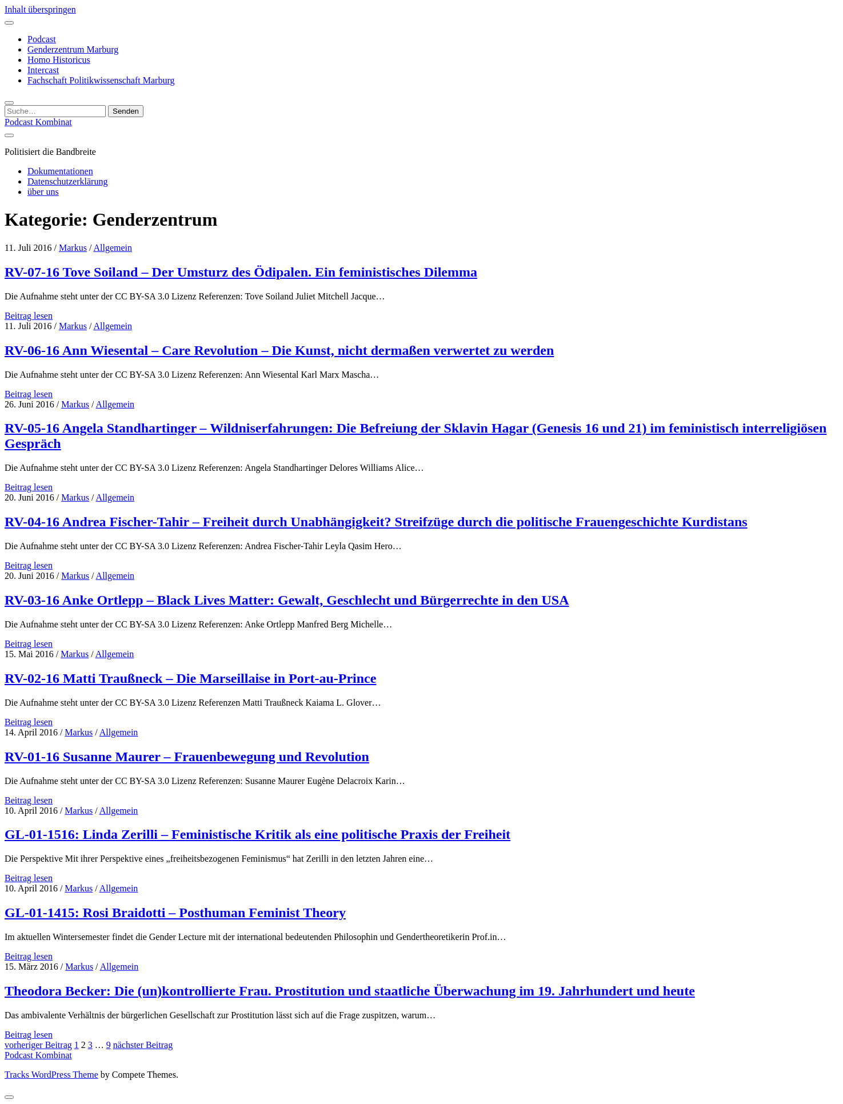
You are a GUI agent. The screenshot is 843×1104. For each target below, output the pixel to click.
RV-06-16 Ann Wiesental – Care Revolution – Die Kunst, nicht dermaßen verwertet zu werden (279, 350)
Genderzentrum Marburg (72, 49)
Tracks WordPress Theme (51, 1074)
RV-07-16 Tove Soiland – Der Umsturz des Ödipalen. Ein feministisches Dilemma (241, 272)
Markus (73, 248)
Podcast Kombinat (38, 122)
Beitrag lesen (29, 316)
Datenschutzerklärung (67, 181)
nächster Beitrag (143, 1045)
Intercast (43, 70)
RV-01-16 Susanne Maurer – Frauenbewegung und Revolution (187, 756)
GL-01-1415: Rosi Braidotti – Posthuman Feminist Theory (175, 912)
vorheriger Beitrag (38, 1045)
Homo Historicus (58, 60)
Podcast (41, 39)
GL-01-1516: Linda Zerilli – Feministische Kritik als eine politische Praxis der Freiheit (257, 834)
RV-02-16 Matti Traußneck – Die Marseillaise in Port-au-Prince (190, 678)
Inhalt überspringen (40, 9)
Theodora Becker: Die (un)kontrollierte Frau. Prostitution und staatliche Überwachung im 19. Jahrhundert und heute (350, 990)
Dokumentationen (60, 171)
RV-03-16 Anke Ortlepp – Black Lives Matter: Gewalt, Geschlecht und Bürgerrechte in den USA (287, 600)
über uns (43, 192)
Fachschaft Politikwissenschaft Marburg (100, 80)
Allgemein (112, 248)
